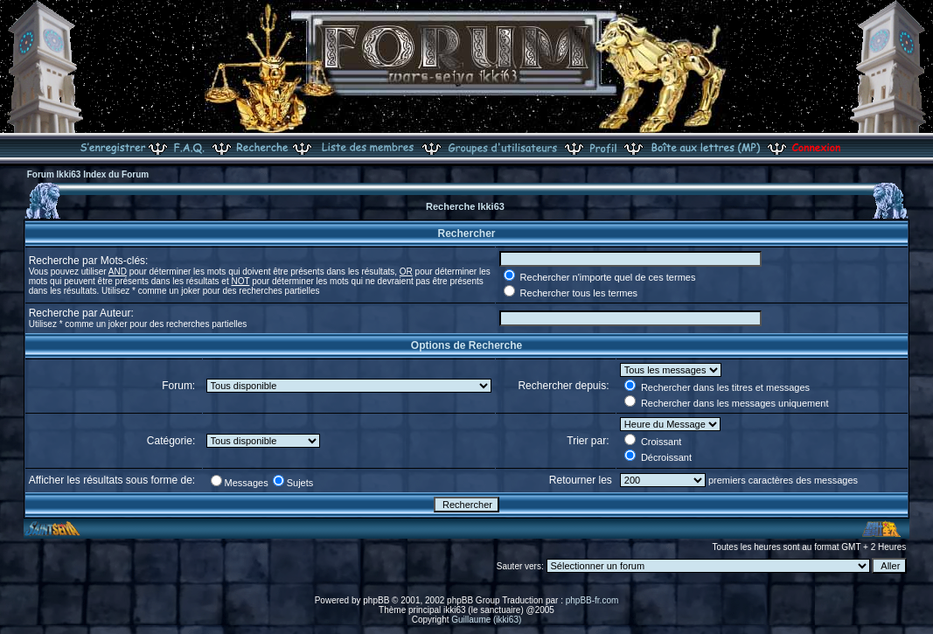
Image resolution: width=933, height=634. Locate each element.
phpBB (376, 600)
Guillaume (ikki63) (486, 619)
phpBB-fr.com (592, 600)
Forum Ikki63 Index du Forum (88, 174)
